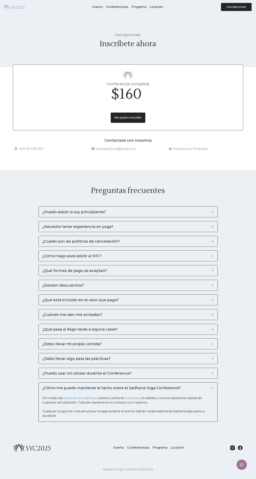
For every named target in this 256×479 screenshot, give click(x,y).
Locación (156, 6)
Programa (139, 6)
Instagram (132, 398)
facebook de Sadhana (80, 398)
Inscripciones (236, 6)
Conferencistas (117, 6)
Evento (97, 6)
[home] (14, 6)
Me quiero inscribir (128, 117)
